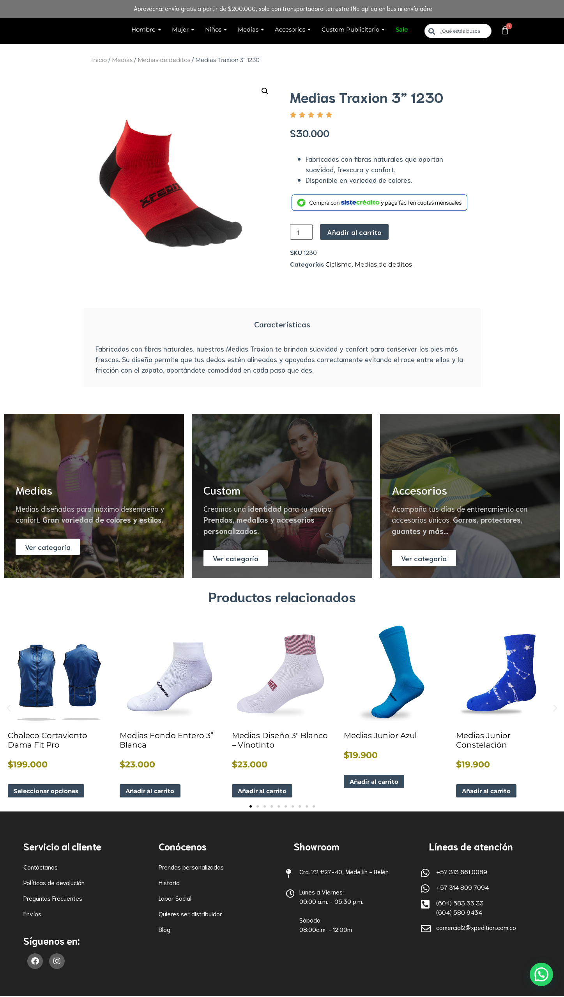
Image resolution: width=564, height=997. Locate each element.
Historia (169, 883)
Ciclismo (338, 264)
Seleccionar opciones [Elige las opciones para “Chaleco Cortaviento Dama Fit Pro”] (48, 791)
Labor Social (175, 898)
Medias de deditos (164, 60)
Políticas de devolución (54, 883)
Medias (122, 60)
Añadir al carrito (354, 232)
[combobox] (458, 31)
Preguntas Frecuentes (52, 898)
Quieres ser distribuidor (190, 914)
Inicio (99, 60)
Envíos (32, 914)
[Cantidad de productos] (301, 232)
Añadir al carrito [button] (152, 791)
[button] (265, 91)
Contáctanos (40, 867)
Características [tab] (282, 324)
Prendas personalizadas (191, 867)
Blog (164, 930)
